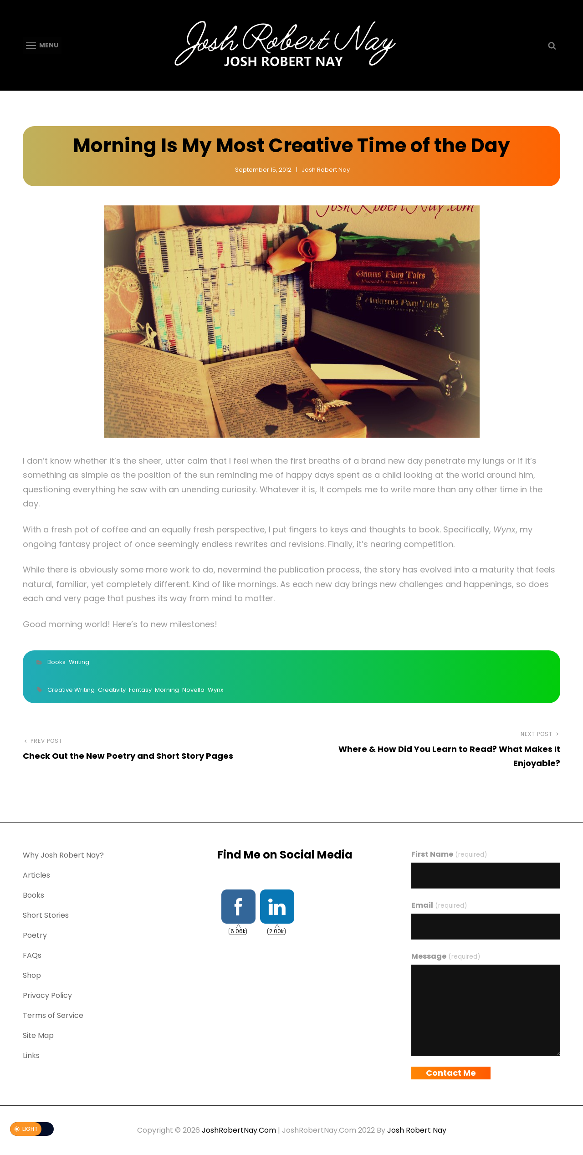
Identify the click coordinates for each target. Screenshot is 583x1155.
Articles (36, 875)
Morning (167, 689)
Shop (32, 975)
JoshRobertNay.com (239, 1130)
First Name (449, 854)
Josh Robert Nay (326, 169)
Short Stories (46, 915)
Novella (193, 689)
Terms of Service (53, 1015)
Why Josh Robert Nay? (63, 855)
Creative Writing (71, 689)
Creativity (112, 689)
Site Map (38, 1035)
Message (445, 956)
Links (31, 1055)
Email (439, 905)
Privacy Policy (47, 995)
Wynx (215, 689)
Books (56, 662)
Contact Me (451, 1072)
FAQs (32, 955)
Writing (79, 662)
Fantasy (140, 689)
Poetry (35, 935)
